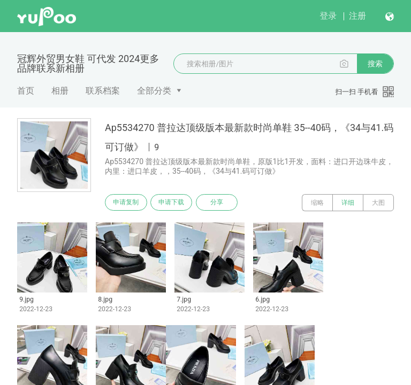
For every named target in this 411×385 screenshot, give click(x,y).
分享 (223, 202)
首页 (25, 91)
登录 (328, 16)
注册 (357, 16)
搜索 (375, 63)
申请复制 (127, 202)
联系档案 (103, 91)
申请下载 (175, 202)
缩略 (317, 202)
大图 (378, 202)
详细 (347, 202)
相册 (59, 91)
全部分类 (154, 91)
